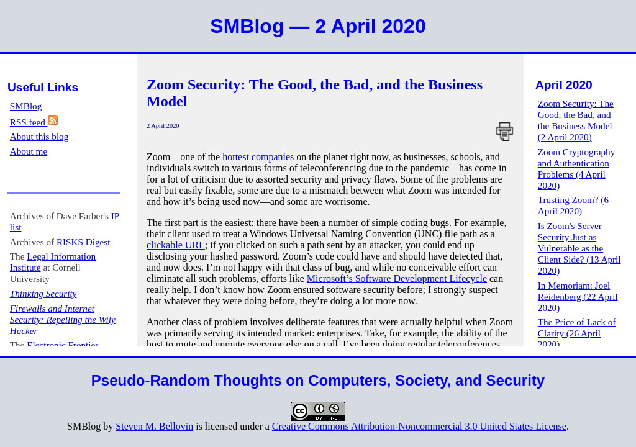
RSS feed (34, 122)
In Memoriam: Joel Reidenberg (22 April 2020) (578, 296)
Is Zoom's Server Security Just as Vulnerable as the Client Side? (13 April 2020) (579, 248)
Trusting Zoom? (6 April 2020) (573, 205)
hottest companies (258, 156)
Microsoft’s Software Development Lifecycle (397, 278)
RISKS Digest (84, 242)
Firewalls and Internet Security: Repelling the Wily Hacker (63, 319)
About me (28, 151)
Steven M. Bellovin (154, 426)
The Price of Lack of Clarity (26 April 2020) (577, 333)
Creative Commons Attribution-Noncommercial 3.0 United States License (419, 426)
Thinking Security (43, 293)
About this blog (39, 136)
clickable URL (176, 245)
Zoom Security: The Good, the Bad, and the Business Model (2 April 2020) (576, 120)
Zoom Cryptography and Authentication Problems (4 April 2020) (576, 169)
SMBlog (26, 106)
